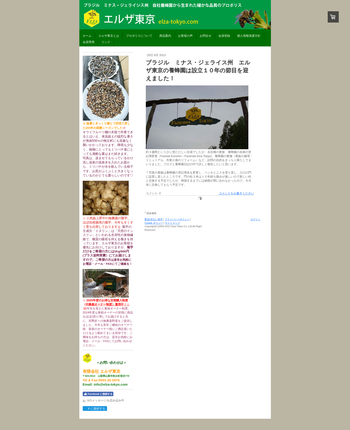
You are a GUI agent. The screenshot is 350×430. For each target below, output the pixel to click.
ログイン (256, 219)
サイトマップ (172, 223)
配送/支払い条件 (154, 219)
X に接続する (94, 408)
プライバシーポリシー (177, 219)
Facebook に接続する (98, 394)
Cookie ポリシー (154, 223)
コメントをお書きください (236, 193)
